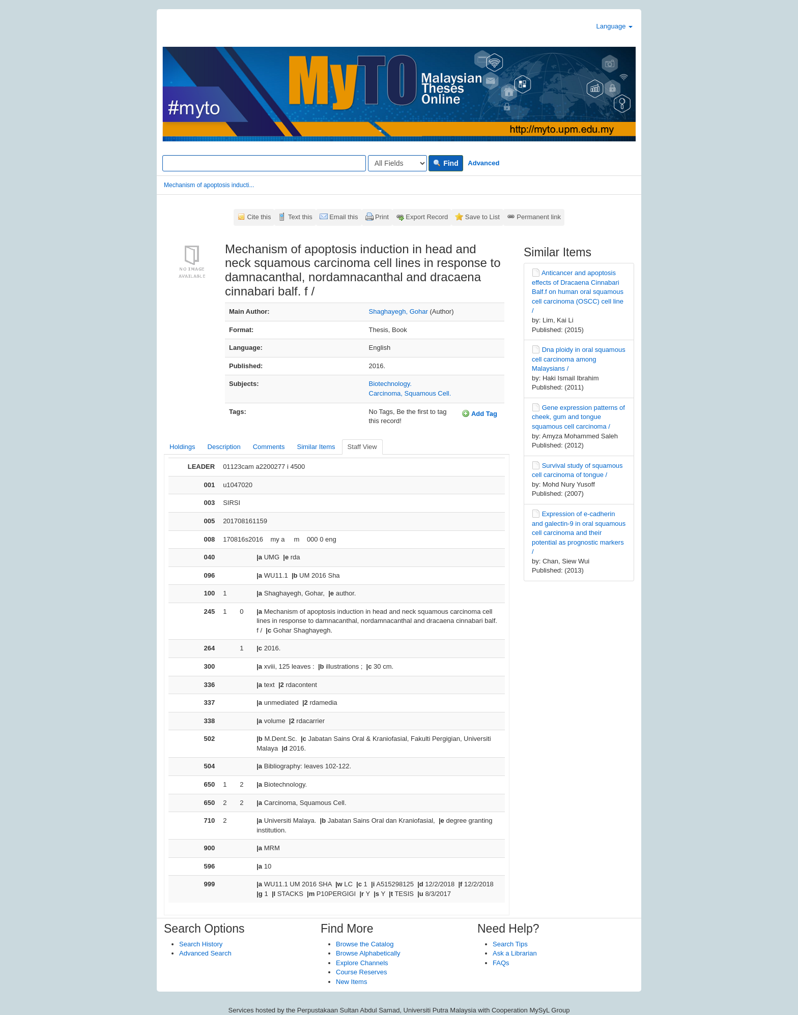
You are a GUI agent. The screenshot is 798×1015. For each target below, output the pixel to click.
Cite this (259, 217)
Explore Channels (362, 963)
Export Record (427, 217)
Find (445, 163)
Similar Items (316, 447)
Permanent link (539, 217)
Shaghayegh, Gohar (398, 311)
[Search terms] (264, 163)
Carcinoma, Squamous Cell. (410, 393)
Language (614, 26)
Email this (343, 217)
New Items (351, 982)
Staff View (362, 447)
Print (382, 217)
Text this (300, 217)
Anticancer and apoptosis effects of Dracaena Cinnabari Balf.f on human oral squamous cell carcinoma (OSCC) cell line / (577, 291)
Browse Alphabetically (368, 953)
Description (224, 447)
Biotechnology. (390, 383)
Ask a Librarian (515, 953)
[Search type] (397, 163)
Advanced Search (205, 953)
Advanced (483, 163)
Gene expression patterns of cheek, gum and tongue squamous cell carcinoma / (578, 417)
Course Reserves (361, 972)
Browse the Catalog (364, 944)
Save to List (482, 217)
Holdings (182, 447)
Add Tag (479, 413)
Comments (269, 447)
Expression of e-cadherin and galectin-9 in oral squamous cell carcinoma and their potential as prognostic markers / (578, 532)
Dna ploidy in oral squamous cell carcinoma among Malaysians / (578, 359)
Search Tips (510, 944)
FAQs (501, 963)
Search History (200, 944)
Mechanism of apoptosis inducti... (209, 185)
